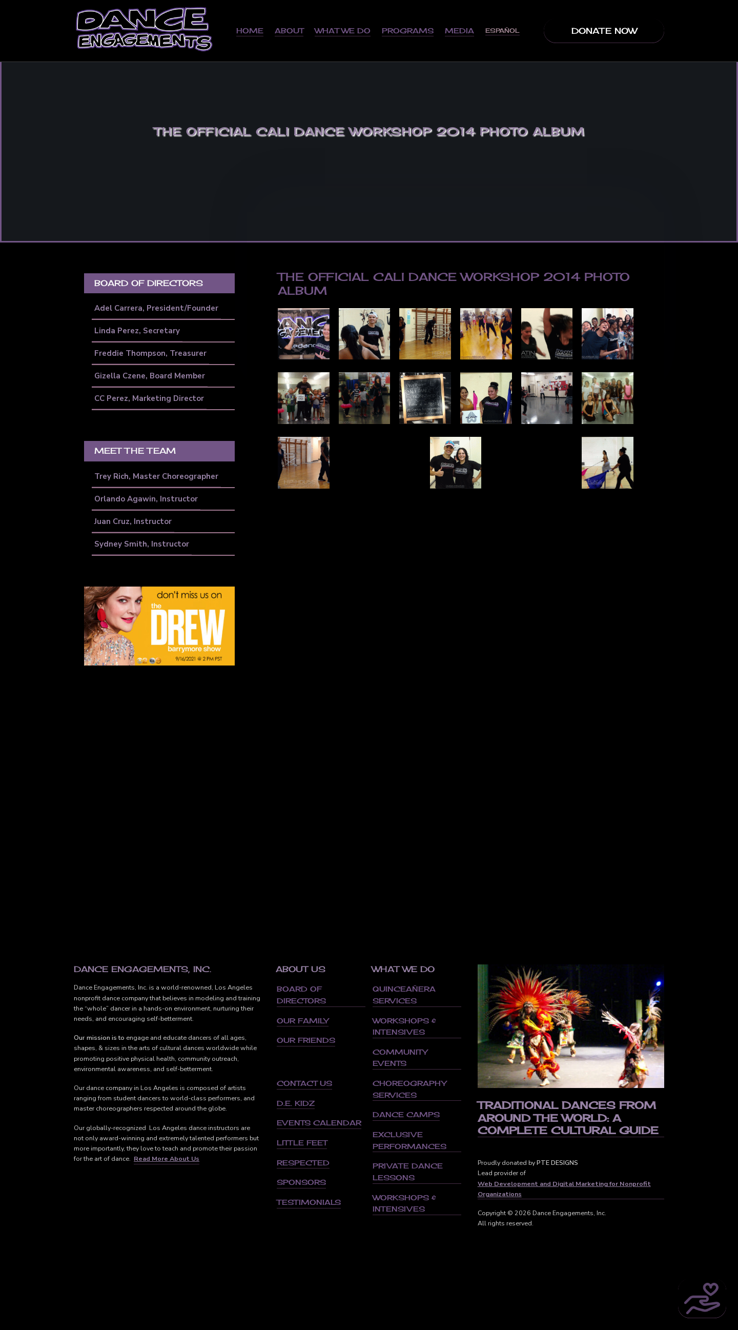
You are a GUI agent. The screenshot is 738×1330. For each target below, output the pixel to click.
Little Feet (302, 1142)
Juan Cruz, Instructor (133, 521)
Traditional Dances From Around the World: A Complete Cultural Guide (568, 1118)
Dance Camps (406, 1114)
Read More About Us (166, 1158)
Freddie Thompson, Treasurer (150, 353)
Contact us (304, 1083)
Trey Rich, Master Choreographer (156, 476)
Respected (303, 1162)
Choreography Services (409, 1089)
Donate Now (604, 31)
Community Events (400, 1057)
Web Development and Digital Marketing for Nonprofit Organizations (564, 1188)
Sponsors (301, 1182)
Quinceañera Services (404, 994)
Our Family (303, 1020)
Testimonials (309, 1202)
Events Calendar (319, 1122)
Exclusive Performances (409, 1140)
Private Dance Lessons (408, 1171)
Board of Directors (301, 994)
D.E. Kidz (296, 1103)
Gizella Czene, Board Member (149, 376)
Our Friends (306, 1040)
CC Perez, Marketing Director (149, 398)
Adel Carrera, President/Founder (156, 308)
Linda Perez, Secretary (137, 331)
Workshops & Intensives (404, 1026)
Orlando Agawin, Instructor (146, 499)
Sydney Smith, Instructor (141, 544)
